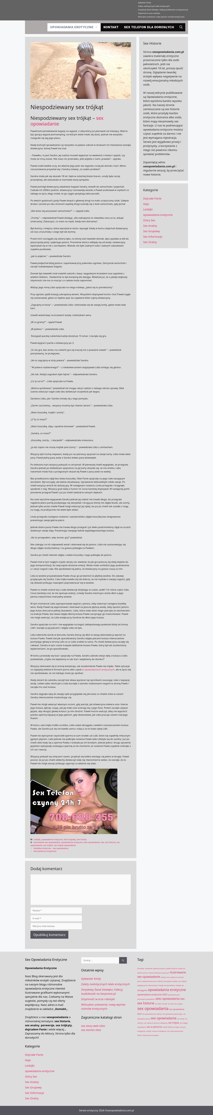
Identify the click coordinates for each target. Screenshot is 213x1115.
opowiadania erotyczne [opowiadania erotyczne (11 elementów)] (167, 989)
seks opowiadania (92, 842)
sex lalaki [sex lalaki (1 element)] (158, 1004)
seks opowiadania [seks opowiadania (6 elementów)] (167, 999)
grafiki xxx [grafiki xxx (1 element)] (181, 968)
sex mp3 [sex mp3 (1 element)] (171, 1004)
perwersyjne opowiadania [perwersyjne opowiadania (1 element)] (146, 999)
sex (102, 842)
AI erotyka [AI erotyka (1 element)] (140, 968)
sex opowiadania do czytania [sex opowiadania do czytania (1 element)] (152, 1014)
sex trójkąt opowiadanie (65, 845)
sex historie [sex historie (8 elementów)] (145, 1003)
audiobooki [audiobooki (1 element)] (149, 968)
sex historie (110, 842)
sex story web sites (93, 1026)
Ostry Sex (149, 220)
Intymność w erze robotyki (149, 13)
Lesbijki (37, 839)
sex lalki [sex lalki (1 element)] (164, 1004)
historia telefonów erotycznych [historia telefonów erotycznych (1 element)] (158, 973)
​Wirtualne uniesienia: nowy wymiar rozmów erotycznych (161, 17)
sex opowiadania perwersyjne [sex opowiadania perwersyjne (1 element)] (172, 1014)
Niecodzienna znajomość (45, 851)
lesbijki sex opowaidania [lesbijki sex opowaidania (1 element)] (167, 985)
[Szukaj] (123, 960)
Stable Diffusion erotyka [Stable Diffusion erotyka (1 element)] (171, 1027)
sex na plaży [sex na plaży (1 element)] (178, 1004)
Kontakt (111, 27)
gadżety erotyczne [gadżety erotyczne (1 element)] (159, 968)
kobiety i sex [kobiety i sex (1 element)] (176, 981)
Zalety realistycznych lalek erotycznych (154, 6)
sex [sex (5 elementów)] (182, 999)
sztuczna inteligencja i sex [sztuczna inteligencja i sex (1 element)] (161, 1031)
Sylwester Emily (144, 2)
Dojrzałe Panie (152, 198)
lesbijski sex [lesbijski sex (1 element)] (180, 985)
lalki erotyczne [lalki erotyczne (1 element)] (153, 985)
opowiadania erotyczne (75, 27)
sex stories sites (91, 1030)
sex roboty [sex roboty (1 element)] (180, 1019)
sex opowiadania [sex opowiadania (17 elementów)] (153, 1008)
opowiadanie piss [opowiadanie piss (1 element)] (174, 995)
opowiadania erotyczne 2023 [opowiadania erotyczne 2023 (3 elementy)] (152, 994)
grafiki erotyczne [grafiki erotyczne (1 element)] (172, 968)
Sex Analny (150, 226)
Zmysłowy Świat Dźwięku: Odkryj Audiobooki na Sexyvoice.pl (163, 9)
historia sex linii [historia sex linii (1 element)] (142, 973)
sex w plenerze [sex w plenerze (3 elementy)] (154, 1026)
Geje (146, 204)
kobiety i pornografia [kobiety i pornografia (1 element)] (164, 981)
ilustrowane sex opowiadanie (47, 842)
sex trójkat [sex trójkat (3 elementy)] (173, 1022)
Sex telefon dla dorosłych (149, 27)
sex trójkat (48, 845)
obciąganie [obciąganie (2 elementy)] (142, 990)
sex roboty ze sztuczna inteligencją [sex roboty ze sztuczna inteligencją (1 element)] (155, 1023)
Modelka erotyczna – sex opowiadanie (51, 848)
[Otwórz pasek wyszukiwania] (181, 27)
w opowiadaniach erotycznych (98, 669)
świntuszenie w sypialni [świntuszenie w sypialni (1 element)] (151, 1035)
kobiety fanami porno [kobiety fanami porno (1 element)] (149, 981)
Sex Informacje (152, 236)
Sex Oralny (82, 839)
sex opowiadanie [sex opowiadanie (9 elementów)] (163, 1018)
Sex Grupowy (70, 839)
